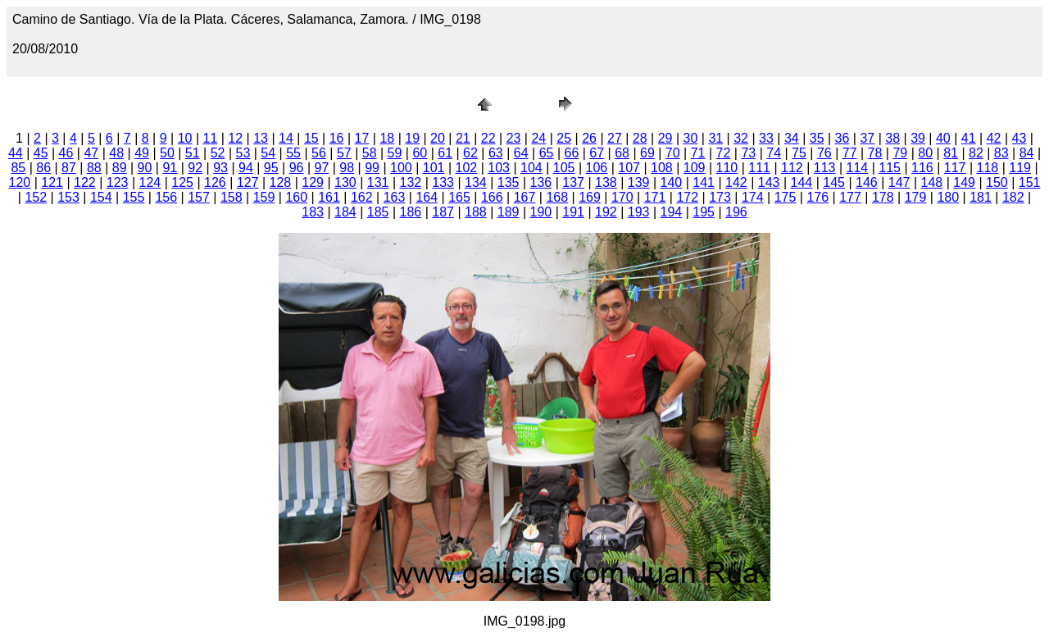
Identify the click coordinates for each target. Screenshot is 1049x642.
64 (521, 153)
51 (192, 153)
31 (715, 138)
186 (411, 212)
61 (445, 153)
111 (759, 168)
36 (842, 138)
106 (597, 168)
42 (994, 138)
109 (694, 168)
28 (640, 138)
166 (492, 197)
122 (85, 182)
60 (419, 153)
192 (606, 212)
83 (1001, 153)
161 (329, 197)
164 (427, 197)
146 (867, 182)
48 (116, 153)
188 (476, 212)
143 (769, 182)
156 (166, 197)
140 (672, 182)
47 (91, 153)
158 (231, 197)
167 (525, 197)
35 (817, 138)
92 (195, 168)
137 (573, 182)
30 (690, 138)
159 (264, 197)
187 (443, 212)
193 (639, 212)
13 (260, 138)
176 (817, 197)
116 (922, 168)
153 (68, 197)
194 (672, 212)
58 (369, 153)
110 (727, 168)
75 (799, 153)
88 (94, 168)
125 (182, 182)
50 (167, 153)
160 (296, 197)
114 (858, 168)
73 (748, 153)
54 (268, 153)
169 (590, 197)
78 (875, 153)
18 (386, 138)
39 (917, 138)
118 (988, 168)
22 (488, 138)
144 (802, 182)
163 (395, 197)
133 (443, 182)
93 (220, 168)
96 (296, 168)
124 (150, 182)
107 (629, 168)
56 (318, 153)
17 (362, 138)
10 (185, 138)
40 (943, 138)
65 (546, 153)
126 (215, 182)
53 (243, 153)
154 (101, 197)
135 (508, 182)
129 (313, 182)
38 (892, 138)
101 (434, 168)
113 (825, 168)
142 (736, 182)
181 (981, 197)
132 (411, 182)
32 (740, 138)
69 (647, 153)
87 (68, 168)
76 (824, 153)
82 (976, 153)
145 (834, 182)
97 (322, 168)
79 (899, 153)
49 (141, 153)
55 (293, 153)
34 (791, 138)
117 (955, 168)
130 (345, 182)
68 (622, 153)
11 (210, 138)
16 (336, 138)
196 (736, 212)
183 (313, 212)
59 (395, 153)
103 (499, 168)
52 (218, 153)
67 (596, 153)
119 (1020, 168)
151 (1030, 182)
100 (401, 168)
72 (723, 153)
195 (704, 212)
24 (538, 138)
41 (968, 138)
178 (883, 197)
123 (118, 182)
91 (169, 168)
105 (564, 168)
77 (849, 153)
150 (997, 182)
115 (890, 168)
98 (346, 168)
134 (476, 182)
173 (720, 197)
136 (541, 182)
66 (571, 153)
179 (916, 197)
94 (245, 168)
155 (134, 197)
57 (344, 153)
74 (773, 153)
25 (563, 138)
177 (850, 197)
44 (15, 153)
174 (753, 197)
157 (199, 197)
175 (785, 197)
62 (470, 153)
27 (614, 138)
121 (52, 182)
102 (467, 168)
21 (463, 138)
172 (687, 197)
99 (372, 168)
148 (932, 182)
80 (925, 153)
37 (867, 138)
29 (665, 138)
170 (622, 197)
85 (18, 168)
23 (513, 138)
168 (557, 197)
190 (541, 212)
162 (362, 197)
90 (145, 168)
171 (655, 197)
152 (36, 197)
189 (508, 212)
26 (589, 138)
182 (1013, 197)
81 (950, 153)
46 (66, 153)
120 (20, 182)
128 (281, 182)
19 (412, 138)
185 (378, 212)
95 (271, 168)
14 (286, 138)
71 (698, 153)
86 (43, 168)
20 (437, 138)
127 (248, 182)
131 (378, 182)
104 (531, 168)
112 (792, 168)
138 (606, 182)
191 (573, 212)
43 (1019, 138)
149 (964, 182)
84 (1026, 153)
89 (119, 168)
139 (639, 182)
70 (672, 153)
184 (345, 212)
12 (235, 138)
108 (662, 168)
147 (899, 182)
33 (766, 138)
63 (495, 153)
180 (948, 197)
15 (311, 138)
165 (459, 197)
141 (704, 182)
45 (41, 153)
